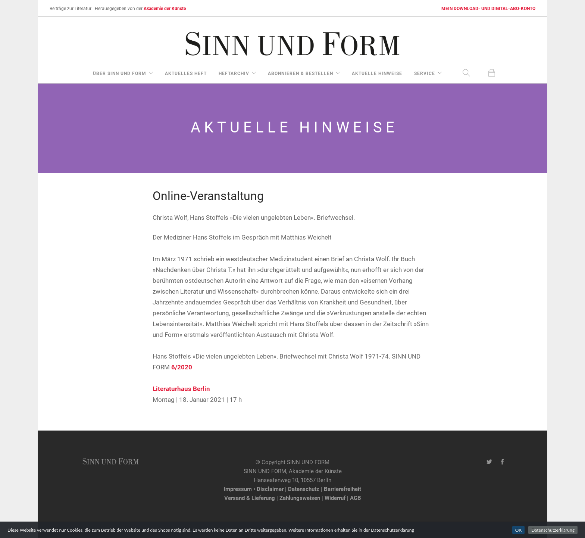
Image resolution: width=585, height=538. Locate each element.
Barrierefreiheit (342, 488)
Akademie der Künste (165, 8)
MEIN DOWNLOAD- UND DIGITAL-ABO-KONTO (488, 8)
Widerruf (335, 497)
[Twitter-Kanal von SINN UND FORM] (489, 462)
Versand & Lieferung (249, 497)
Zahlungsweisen (299, 497)
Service (424, 73)
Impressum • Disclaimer (254, 488)
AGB (355, 497)
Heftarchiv (234, 73)
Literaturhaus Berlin (181, 388)
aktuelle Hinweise (377, 73)
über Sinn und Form (119, 73)
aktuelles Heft (186, 73)
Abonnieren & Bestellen (300, 73)
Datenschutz (303, 488)
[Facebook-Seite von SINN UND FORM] (502, 462)
